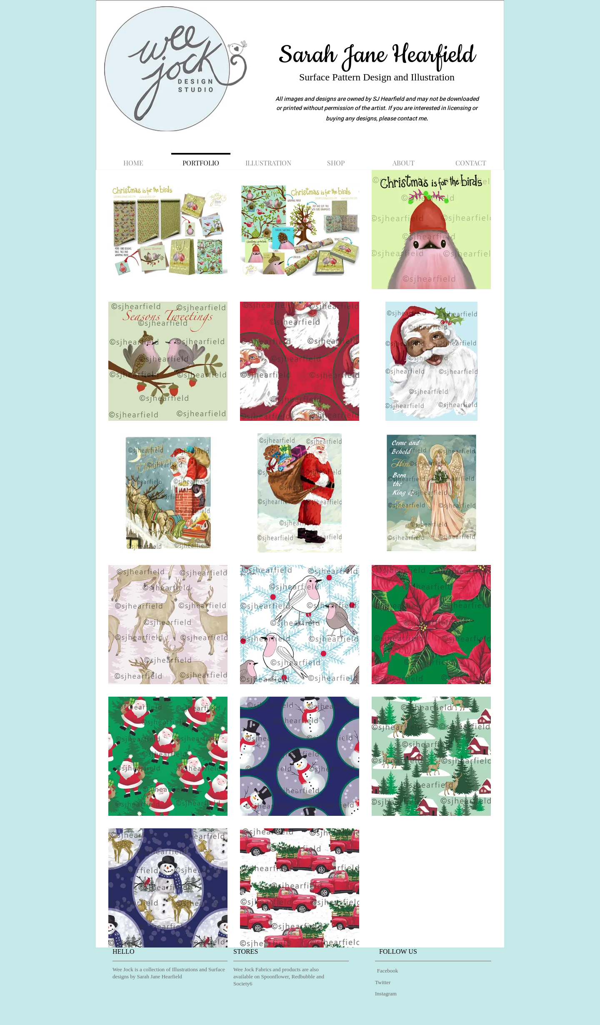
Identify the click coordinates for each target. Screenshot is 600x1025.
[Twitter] (384, 982)
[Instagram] (388, 994)
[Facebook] (387, 971)
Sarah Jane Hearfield (377, 55)
